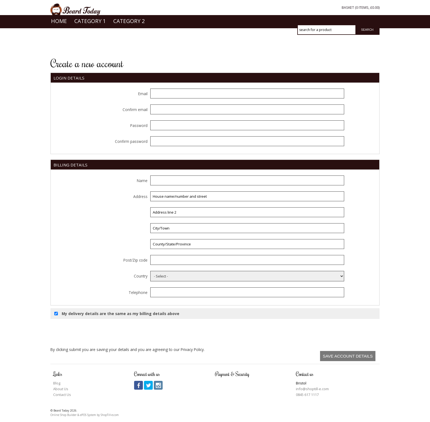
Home (59, 44)
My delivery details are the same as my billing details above (116, 313)
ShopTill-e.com (110, 415)
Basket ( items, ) (361, 7)
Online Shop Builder (63, 415)
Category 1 (90, 44)
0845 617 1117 (307, 394)
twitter (148, 385)
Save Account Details (348, 356)
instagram (158, 385)
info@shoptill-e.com (312, 388)
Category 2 (129, 44)
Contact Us (62, 394)
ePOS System (88, 415)
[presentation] (335, 332)
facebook (138, 385)
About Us (60, 388)
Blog (56, 383)
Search (367, 29)
